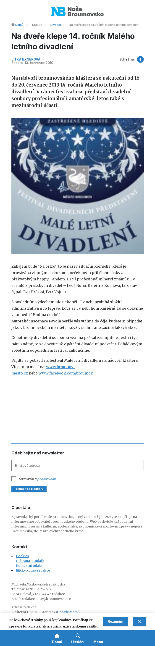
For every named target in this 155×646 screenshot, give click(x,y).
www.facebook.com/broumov (65, 373)
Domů (19, 24)
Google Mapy (67, 612)
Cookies (22, 556)
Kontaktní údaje (29, 566)
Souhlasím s (37, 479)
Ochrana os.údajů (30, 561)
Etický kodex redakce (33, 570)
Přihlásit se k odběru (29, 488)
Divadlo (55, 24)
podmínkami (46, 479)
